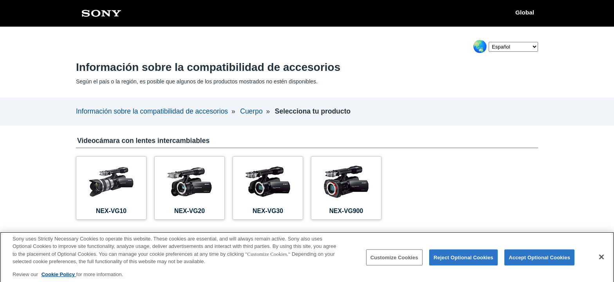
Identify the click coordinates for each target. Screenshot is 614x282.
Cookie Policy (59, 277)
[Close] (601, 259)
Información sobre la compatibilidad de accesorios (152, 111)
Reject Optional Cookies (463, 260)
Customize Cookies (394, 260)
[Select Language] (513, 47)
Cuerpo (251, 111)
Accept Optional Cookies (539, 260)
